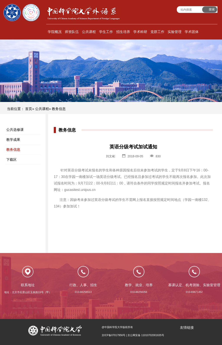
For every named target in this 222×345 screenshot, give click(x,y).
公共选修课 (15, 129)
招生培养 (123, 32)
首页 (28, 109)
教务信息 (13, 149)
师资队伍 (72, 32)
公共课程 (89, 32)
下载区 (11, 159)
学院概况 (55, 32)
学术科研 (140, 32)
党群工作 (157, 32)
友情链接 (187, 327)
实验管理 (174, 32)
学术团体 (192, 32)
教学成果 (13, 139)
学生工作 (106, 32)
